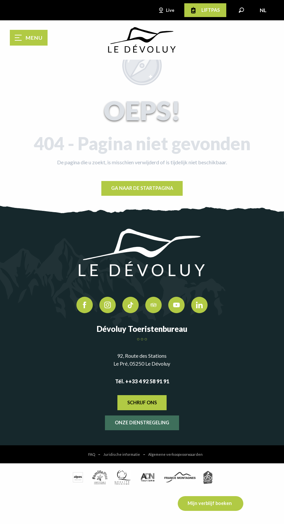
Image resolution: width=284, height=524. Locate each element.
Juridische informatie (121, 454)
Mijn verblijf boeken (210, 503)
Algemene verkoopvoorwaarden (175, 454)
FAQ (91, 454)
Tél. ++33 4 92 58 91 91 (142, 381)
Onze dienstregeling (142, 422)
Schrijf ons (142, 402)
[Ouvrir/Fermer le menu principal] (29, 38)
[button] (241, 10)
